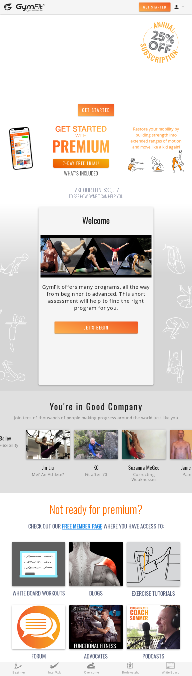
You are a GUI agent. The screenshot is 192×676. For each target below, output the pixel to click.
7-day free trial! (81, 163)
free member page (82, 526)
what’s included (81, 173)
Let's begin (96, 327)
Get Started (154, 7)
